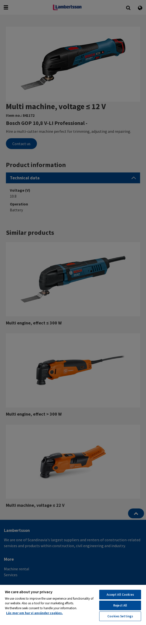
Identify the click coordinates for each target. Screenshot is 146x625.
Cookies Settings (120, 616)
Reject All (120, 605)
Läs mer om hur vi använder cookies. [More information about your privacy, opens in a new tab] (34, 613)
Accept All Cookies (120, 594)
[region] (73, 604)
